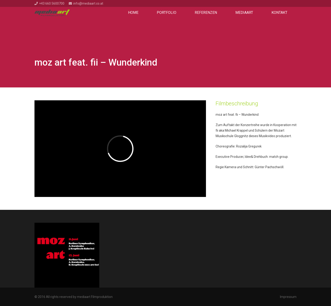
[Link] (52, 12)
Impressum (288, 297)
